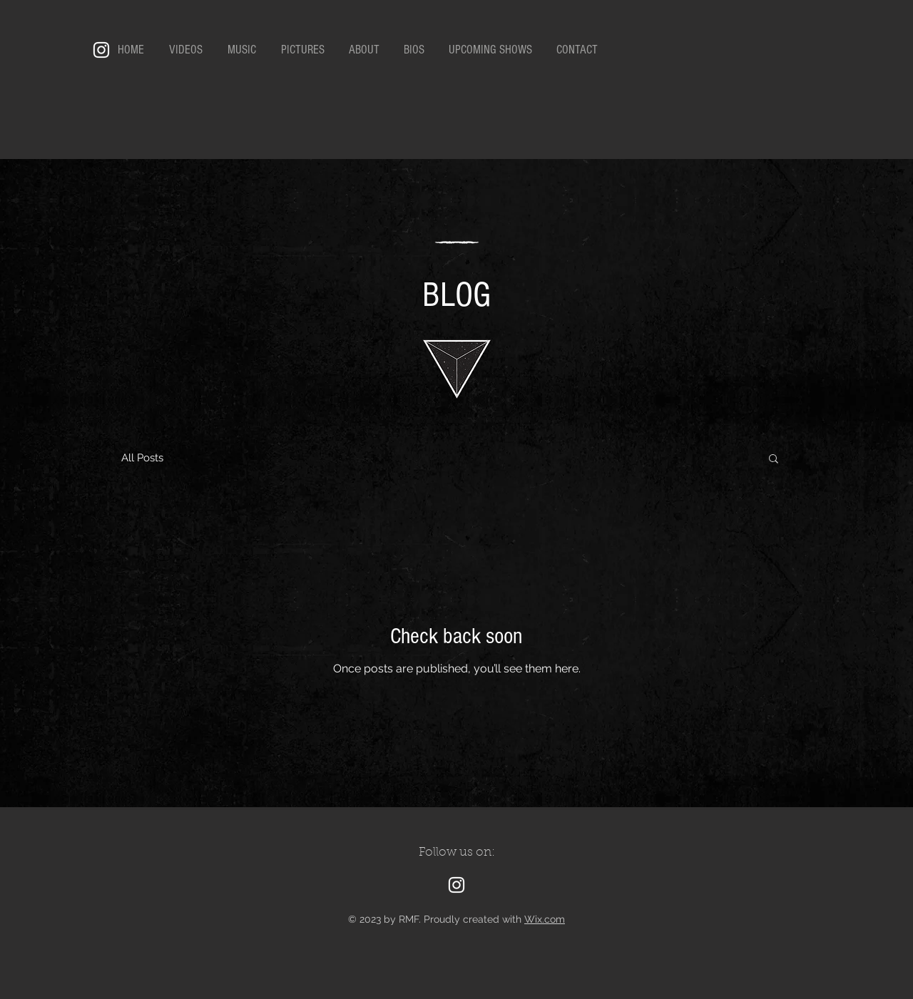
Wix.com (544, 919)
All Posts (142, 457)
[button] (773, 459)
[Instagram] (101, 50)
